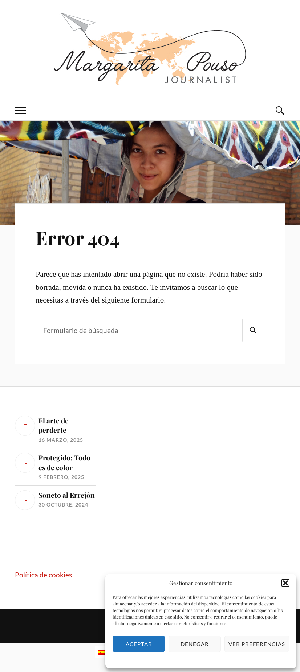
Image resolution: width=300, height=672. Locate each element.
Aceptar (139, 644)
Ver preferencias (256, 644)
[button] (285, 583)
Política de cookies (43, 575)
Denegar (195, 644)
